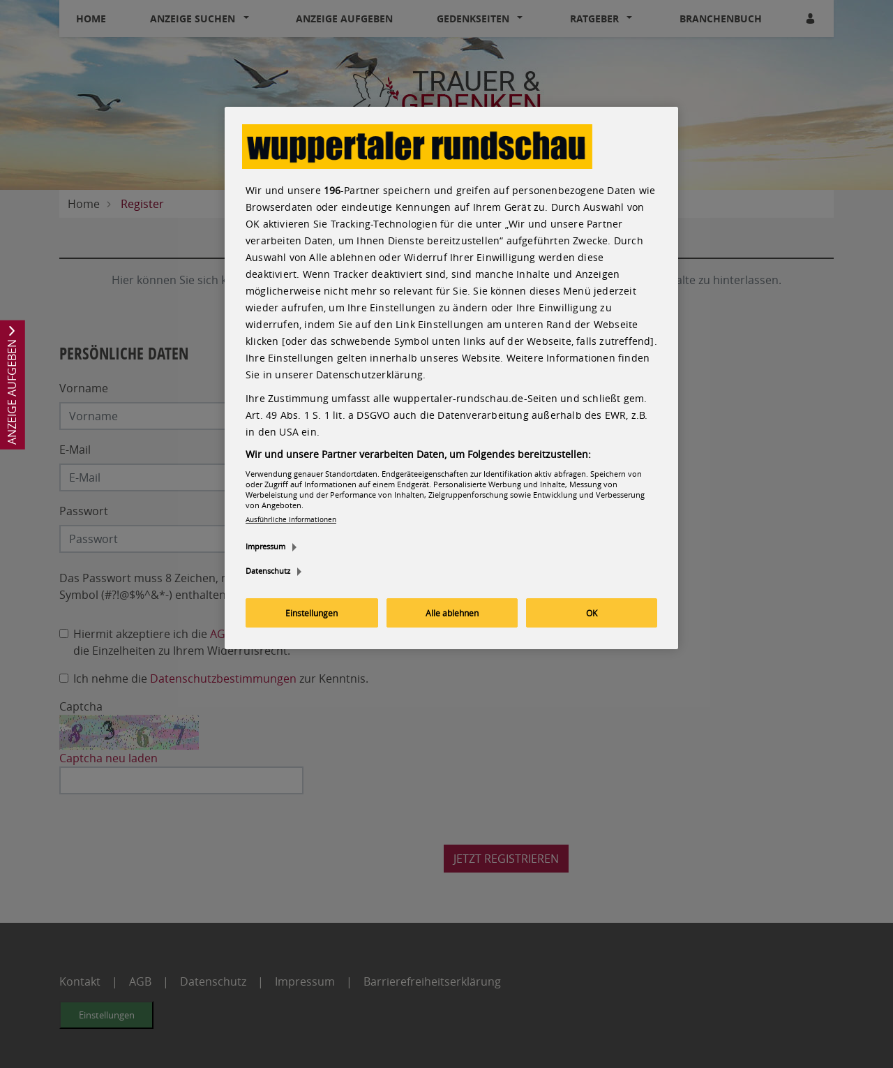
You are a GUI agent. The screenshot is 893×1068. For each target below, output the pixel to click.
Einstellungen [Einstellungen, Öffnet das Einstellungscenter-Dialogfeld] (311, 612)
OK (591, 612)
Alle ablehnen (452, 612)
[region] (451, 378)
